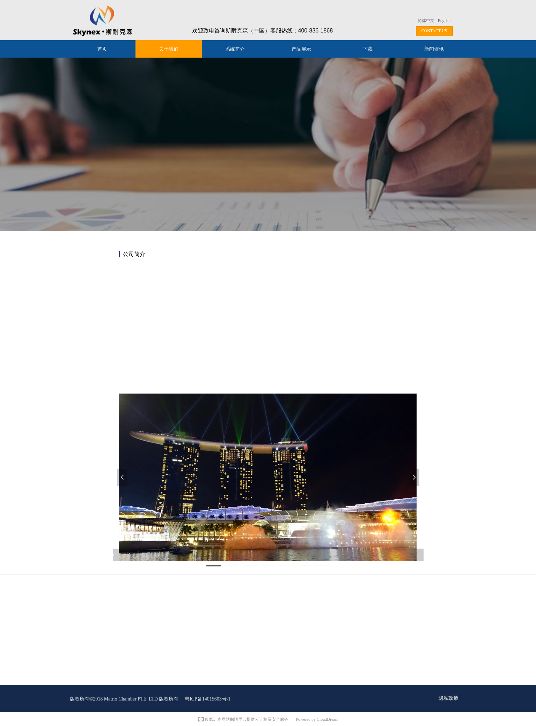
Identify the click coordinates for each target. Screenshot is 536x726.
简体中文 (426, 20)
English (444, 20)
